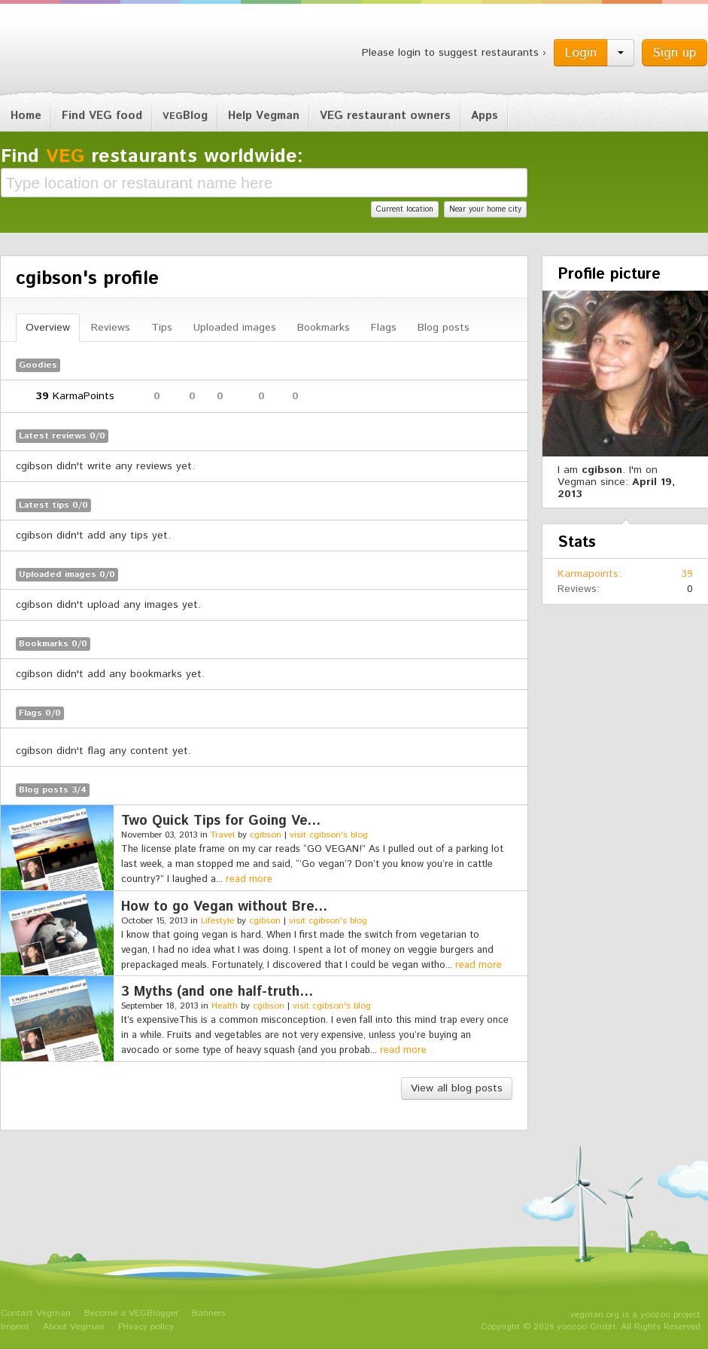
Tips (161, 327)
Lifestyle (217, 920)
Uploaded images (234, 327)
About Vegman (74, 1326)
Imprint (15, 1326)
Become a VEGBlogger (131, 1313)
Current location (404, 209)
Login (581, 53)
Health (224, 1006)
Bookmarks (323, 327)
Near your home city (485, 209)
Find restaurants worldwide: (152, 156)
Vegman (94, 51)
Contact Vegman (36, 1313)
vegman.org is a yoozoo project (635, 1314)
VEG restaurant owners (385, 116)
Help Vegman (263, 116)
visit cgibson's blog (329, 835)
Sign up (674, 53)
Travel (223, 835)
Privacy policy (146, 1326)
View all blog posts (457, 1088)
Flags (384, 327)
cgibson (265, 835)
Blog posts (443, 327)
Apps (484, 116)
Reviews (110, 327)
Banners (209, 1313)
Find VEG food (102, 116)
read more (249, 879)
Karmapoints (588, 573)
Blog (185, 116)
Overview (48, 327)
